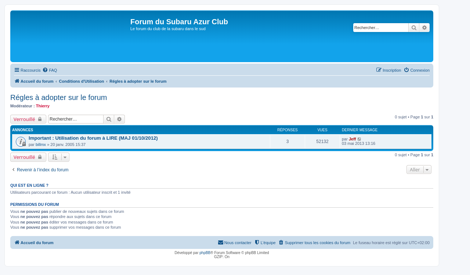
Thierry (43, 106)
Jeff (352, 139)
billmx (41, 144)
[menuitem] (49, 70)
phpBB (204, 253)
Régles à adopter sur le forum (58, 97)
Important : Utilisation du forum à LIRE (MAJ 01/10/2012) (93, 138)
